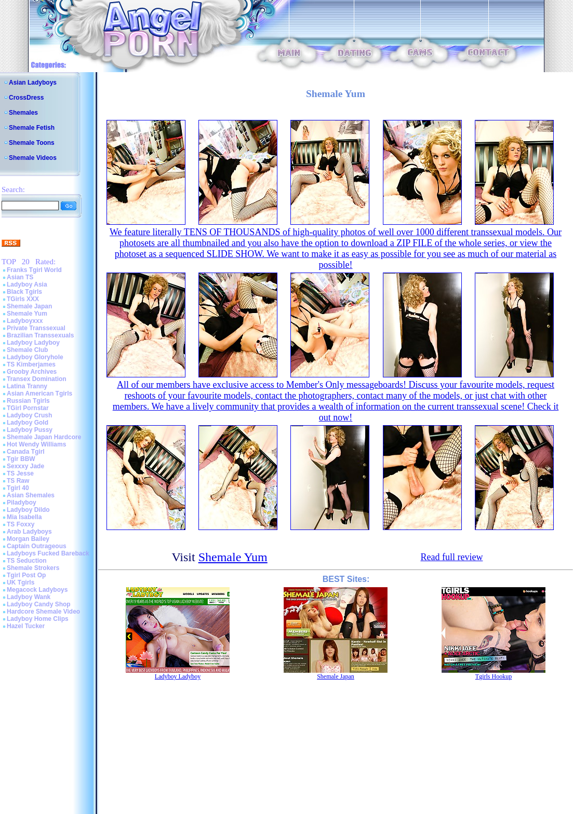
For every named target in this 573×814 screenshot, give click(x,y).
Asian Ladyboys (33, 82)
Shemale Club (27, 350)
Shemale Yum (27, 313)
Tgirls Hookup (493, 676)
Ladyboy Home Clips (38, 618)
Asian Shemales (31, 495)
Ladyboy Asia (27, 284)
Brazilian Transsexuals (40, 335)
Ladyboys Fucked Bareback (48, 553)
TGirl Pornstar (28, 408)
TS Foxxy (20, 524)
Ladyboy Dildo (28, 509)
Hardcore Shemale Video (43, 611)
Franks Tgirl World (34, 270)
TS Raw (18, 480)
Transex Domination (36, 379)
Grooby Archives (32, 371)
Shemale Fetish (32, 127)
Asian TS (20, 277)
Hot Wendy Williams (36, 444)
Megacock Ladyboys (37, 589)
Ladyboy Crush (29, 415)
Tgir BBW (21, 459)
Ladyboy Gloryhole (35, 357)
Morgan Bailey (28, 538)
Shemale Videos (33, 157)
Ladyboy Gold (27, 422)
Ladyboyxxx (25, 320)
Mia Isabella (24, 517)
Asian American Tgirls (39, 393)
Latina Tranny (27, 386)
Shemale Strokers (33, 568)
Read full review (451, 557)
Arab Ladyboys (29, 531)
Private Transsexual (36, 328)
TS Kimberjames (31, 364)
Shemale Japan (29, 306)
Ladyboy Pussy (29, 429)
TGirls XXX (23, 299)
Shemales (23, 112)
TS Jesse (20, 473)
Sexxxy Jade (25, 466)
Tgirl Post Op (26, 575)
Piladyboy (21, 502)
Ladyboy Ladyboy (33, 342)
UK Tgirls (20, 582)
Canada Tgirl (26, 451)
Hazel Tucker (26, 626)
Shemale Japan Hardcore (44, 437)
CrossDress (26, 97)
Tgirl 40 (18, 488)
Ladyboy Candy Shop (39, 604)
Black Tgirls (24, 291)
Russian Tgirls (28, 400)
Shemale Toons (32, 142)
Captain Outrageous (36, 546)
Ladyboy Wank (28, 597)
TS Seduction (27, 560)
